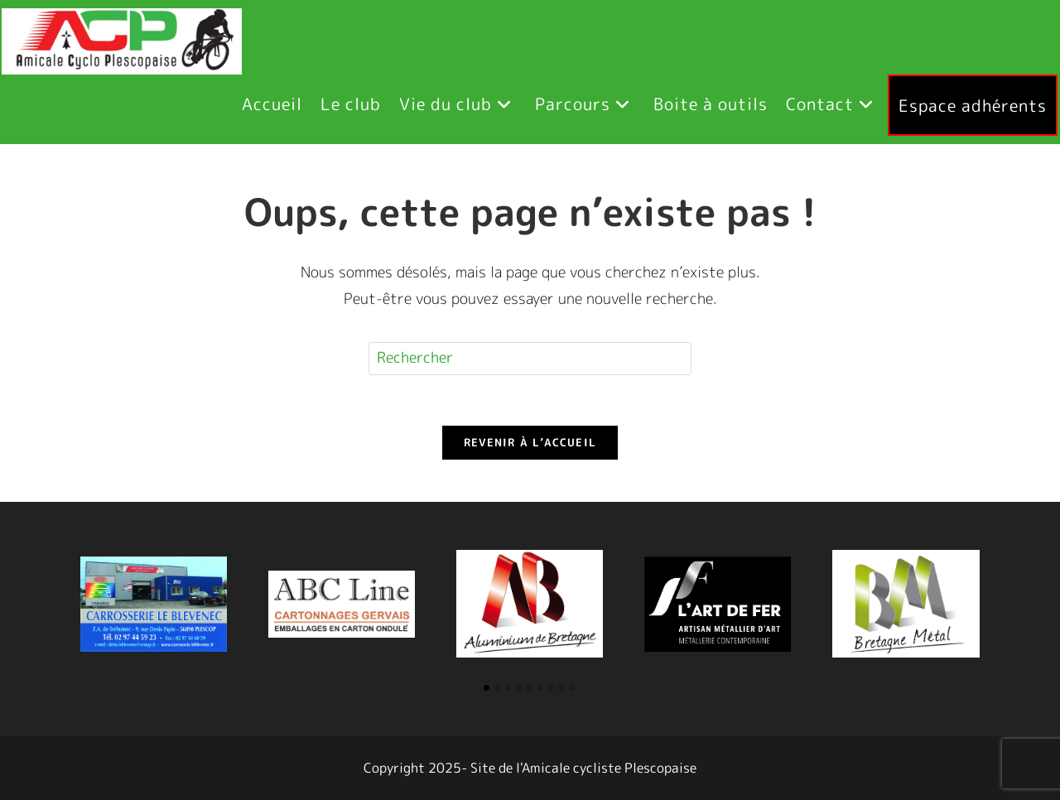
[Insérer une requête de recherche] (530, 358)
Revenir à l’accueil (530, 442)
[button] (486, 688)
